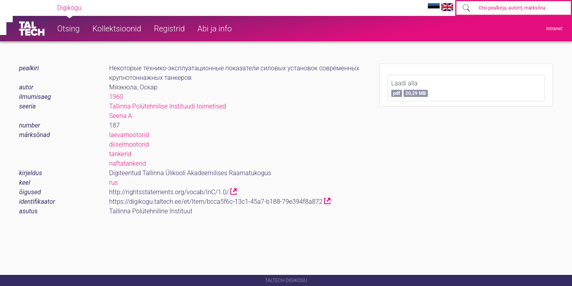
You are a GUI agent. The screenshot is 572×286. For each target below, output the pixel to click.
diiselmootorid (129, 144)
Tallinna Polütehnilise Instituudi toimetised (167, 106)
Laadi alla (409, 88)
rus (113, 182)
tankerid (120, 154)
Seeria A (120, 116)
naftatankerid (127, 163)
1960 (116, 96)
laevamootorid (129, 135)
